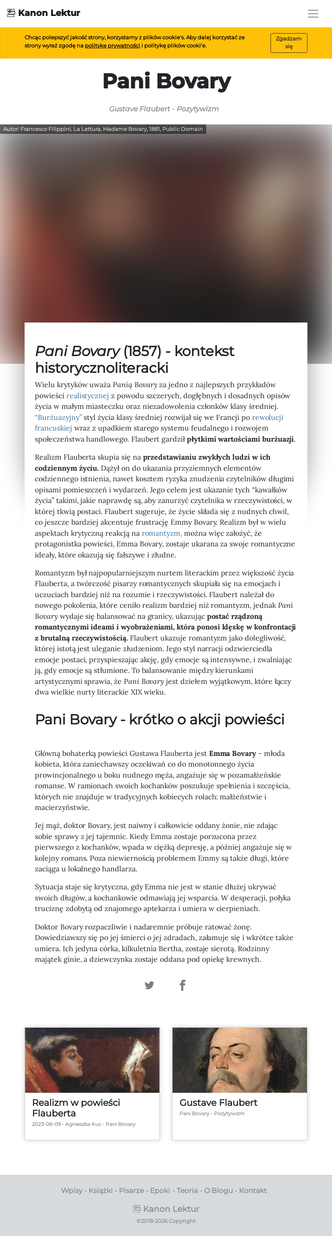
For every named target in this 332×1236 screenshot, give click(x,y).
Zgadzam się (289, 43)
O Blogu (218, 1190)
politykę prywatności (112, 45)
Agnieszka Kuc (83, 1124)
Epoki (160, 1190)
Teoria (187, 1190)
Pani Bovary (121, 1124)
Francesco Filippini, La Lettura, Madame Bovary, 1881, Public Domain (111, 129)
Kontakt (253, 1190)
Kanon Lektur (43, 12)
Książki (101, 1190)
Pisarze (131, 1190)
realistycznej (87, 395)
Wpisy (71, 1190)
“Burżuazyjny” (58, 417)
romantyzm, (162, 533)
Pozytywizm (229, 1113)
